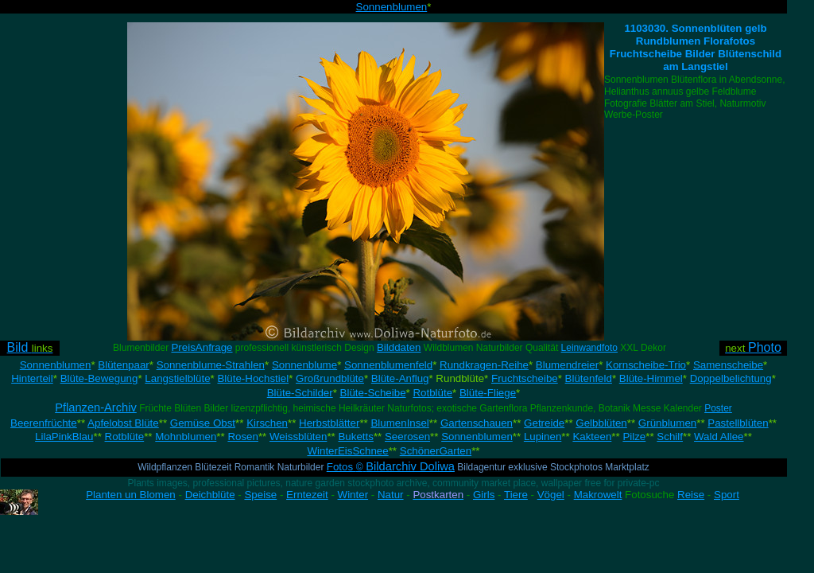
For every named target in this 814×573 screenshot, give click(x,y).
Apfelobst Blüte (123, 423)
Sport (726, 495)
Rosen (242, 436)
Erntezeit (307, 495)
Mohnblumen (185, 436)
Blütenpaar (123, 365)
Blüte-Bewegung (99, 378)
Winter (353, 495)
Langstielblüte (177, 378)
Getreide (544, 423)
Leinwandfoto (589, 347)
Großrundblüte (330, 378)
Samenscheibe (728, 365)
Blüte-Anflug (400, 378)
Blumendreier (567, 365)
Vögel (550, 495)
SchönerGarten (435, 451)
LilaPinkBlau (64, 436)
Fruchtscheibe (524, 378)
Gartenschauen (476, 423)
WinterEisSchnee (347, 451)
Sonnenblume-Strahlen (211, 365)
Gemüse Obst (202, 423)
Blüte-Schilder (300, 393)
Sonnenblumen (392, 7)
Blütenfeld (588, 378)
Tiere (516, 495)
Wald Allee (718, 436)
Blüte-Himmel (651, 378)
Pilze (633, 436)
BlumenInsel (399, 423)
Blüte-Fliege (487, 393)
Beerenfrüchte (43, 423)
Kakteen (591, 436)
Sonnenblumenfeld (388, 365)
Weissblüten (298, 436)
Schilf (670, 436)
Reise (690, 495)
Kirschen (267, 423)
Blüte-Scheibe (373, 393)
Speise (260, 495)
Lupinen (542, 436)
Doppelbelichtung (731, 378)
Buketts (355, 436)
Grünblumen (667, 423)
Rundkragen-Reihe (484, 365)
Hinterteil (32, 378)
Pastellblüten (737, 423)
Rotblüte (432, 393)
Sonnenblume (304, 365)
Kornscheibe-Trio (646, 365)
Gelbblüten (601, 423)
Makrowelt (598, 495)
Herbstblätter (329, 423)
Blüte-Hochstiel (253, 378)
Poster (718, 408)
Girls (483, 495)
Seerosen (407, 436)
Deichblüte (210, 495)
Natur (391, 495)
